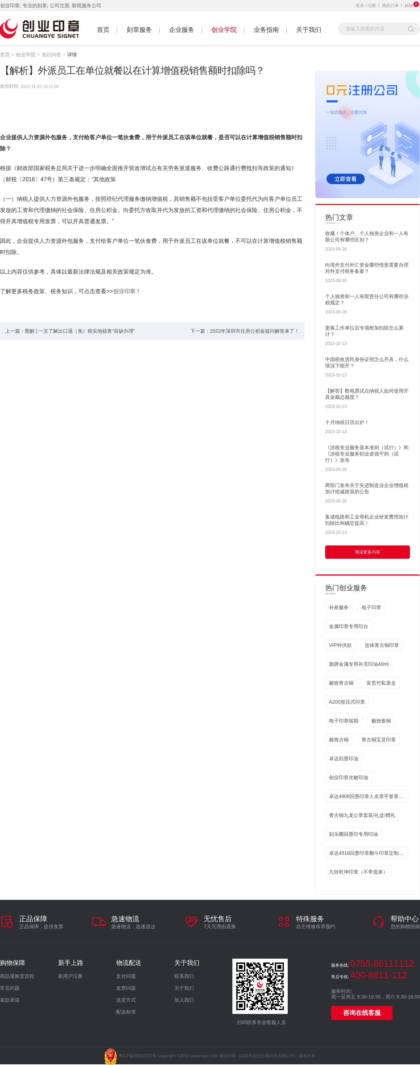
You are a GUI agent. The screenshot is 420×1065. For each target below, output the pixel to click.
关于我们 (308, 29)
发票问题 (126, 988)
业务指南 (266, 29)
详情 (72, 54)
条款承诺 (10, 1000)
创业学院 (224, 29)
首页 (103, 29)
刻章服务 (139, 29)
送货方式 (126, 1000)
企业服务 (181, 29)
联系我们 (184, 976)
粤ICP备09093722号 (137, 1055)
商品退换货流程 (17, 976)
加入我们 (184, 1000)
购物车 (411, 5)
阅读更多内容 (367, 552)
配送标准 (126, 1012)
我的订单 (390, 5)
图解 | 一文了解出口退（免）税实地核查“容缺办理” (80, 331)
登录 (360, 5)
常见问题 (10, 988)
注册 (372, 5)
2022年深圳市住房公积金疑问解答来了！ (254, 331)
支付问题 (126, 976)
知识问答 (51, 54)
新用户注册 (70, 976)
